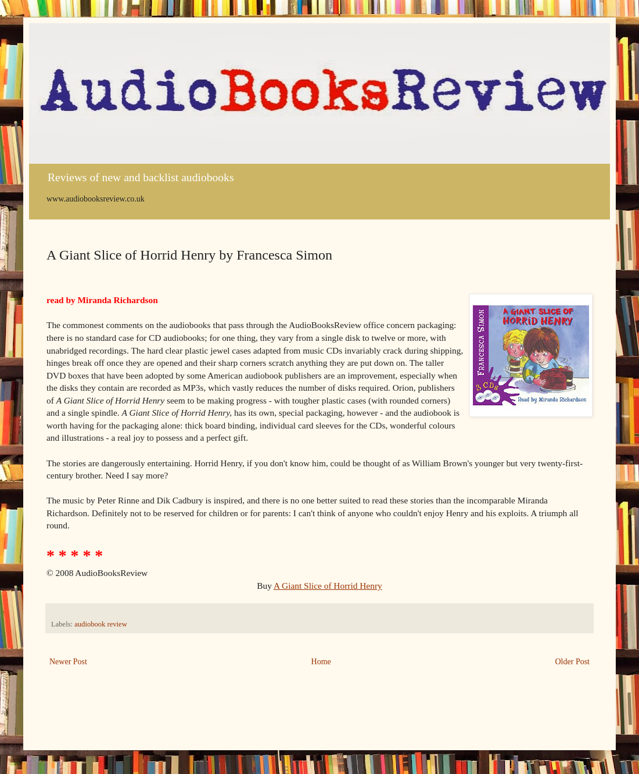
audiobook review (100, 624)
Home (321, 661)
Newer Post (68, 661)
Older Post (572, 661)
